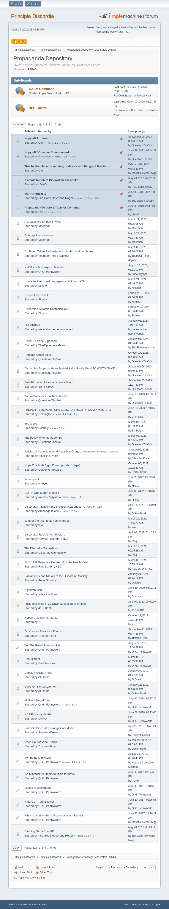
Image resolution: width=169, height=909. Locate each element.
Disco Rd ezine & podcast (40, 341)
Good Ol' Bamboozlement (40, 686)
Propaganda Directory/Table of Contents (51, 207)
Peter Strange (47, 580)
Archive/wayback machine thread (45, 396)
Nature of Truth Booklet (39, 801)
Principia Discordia (32, 16)
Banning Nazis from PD (39, 831)
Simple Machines (37, 904)
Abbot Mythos (139, 274)
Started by (44, 131)
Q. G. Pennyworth (49, 271)
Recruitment (32, 659)
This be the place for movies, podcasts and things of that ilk (65, 166)
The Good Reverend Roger (55, 198)
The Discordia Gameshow (40, 548)
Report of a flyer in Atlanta (40, 617)
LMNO (111, 49)
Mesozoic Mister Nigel (144, 173)
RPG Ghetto (38, 108)
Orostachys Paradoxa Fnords (43, 631)
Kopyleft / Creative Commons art (46, 152)
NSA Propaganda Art (37, 714)
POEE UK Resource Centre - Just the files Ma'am (56, 562)
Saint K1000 (46, 386)
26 (96, 198)
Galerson (137, 582)
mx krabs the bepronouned (55, 329)
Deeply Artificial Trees (38, 672)
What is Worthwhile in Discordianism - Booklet (53, 815)
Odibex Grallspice (49, 469)
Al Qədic (43, 677)
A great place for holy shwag (42, 221)
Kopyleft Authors (36, 138)
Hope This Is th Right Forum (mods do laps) (52, 465)
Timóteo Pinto (47, 635)
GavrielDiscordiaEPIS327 (54, 538)
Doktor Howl (144, 95)
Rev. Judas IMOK (142, 186)
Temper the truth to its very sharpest (47, 520)
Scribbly (43, 428)
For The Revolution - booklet (42, 645)
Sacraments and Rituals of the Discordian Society (56, 576)
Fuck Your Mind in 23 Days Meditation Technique (55, 603)
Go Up (16, 847)
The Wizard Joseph (143, 200)
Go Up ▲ (156, 904)
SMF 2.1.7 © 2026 (17, 904)
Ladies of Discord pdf (37, 787)
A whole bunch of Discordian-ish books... (52, 180)
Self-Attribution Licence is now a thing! (48, 382)
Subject (29, 131)
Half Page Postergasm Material (44, 267)
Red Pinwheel (47, 663)
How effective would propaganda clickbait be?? (54, 281)
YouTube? (30, 423)
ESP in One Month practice (41, 492)
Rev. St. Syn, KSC (50, 566)
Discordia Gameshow (52, 552)
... (52, 124)
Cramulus (44, 156)
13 (67, 143)
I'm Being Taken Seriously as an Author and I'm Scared (59, 251)
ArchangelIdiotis (48, 511)
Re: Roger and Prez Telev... (129, 110)
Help (126, 904)
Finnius (43, 299)
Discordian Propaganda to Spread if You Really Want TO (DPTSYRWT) (69, 368)
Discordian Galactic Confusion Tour (46, 309)
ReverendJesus (48, 732)
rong (134, 541)
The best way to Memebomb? (43, 437)
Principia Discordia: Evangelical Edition (49, 728)
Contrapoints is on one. (39, 235)
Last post (136, 131)
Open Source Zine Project (40, 742)
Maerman (44, 226)
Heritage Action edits (37, 354)
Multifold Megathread (37, 700)
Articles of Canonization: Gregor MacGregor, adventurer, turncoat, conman (71, 451)
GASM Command (42, 89)
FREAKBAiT (32, 325)
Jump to (100, 867)
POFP (135, 780)
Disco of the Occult (36, 295)
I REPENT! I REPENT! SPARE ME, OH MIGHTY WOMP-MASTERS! (68, 409)
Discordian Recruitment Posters (44, 534)
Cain (41, 142)
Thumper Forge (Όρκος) (53, 255)
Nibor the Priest (48, 455)
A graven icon (33, 590)
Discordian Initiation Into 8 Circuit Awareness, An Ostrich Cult (63, 506)
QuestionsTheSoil (142, 145)
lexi (40, 525)
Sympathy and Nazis (37, 757)
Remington (45, 414)
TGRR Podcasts (35, 193)
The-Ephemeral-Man (51, 345)
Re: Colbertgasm (123, 95)
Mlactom (43, 285)
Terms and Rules (140, 904)
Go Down (19, 124)
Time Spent (31, 479)
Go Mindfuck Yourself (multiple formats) (49, 774)
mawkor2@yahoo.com (52, 497)
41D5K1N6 (45, 608)
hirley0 (42, 483)
